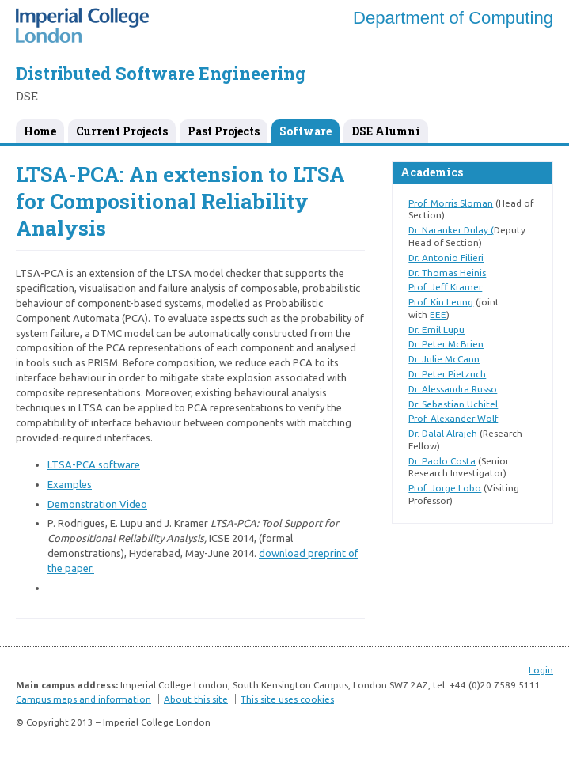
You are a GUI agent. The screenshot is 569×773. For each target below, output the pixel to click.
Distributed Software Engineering (161, 73)
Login (541, 670)
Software (305, 130)
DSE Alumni (385, 130)
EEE (438, 314)
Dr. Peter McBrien (446, 344)
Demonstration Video (97, 504)
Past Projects (224, 130)
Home (40, 130)
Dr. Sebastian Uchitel (453, 404)
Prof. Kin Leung (440, 302)
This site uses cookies (287, 699)
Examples (69, 484)
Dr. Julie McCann (444, 359)
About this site (196, 699)
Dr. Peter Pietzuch (447, 374)
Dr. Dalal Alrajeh (444, 433)
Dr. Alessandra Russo (452, 389)
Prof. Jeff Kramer (445, 287)
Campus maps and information (83, 699)
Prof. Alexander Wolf (453, 418)
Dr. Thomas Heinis (447, 272)
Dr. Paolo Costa (442, 461)
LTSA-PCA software (93, 464)
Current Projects (122, 130)
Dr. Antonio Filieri (446, 257)
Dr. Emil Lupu (436, 329)
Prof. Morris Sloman (450, 203)
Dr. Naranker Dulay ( (451, 230)
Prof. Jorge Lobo (444, 488)
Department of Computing (453, 18)
